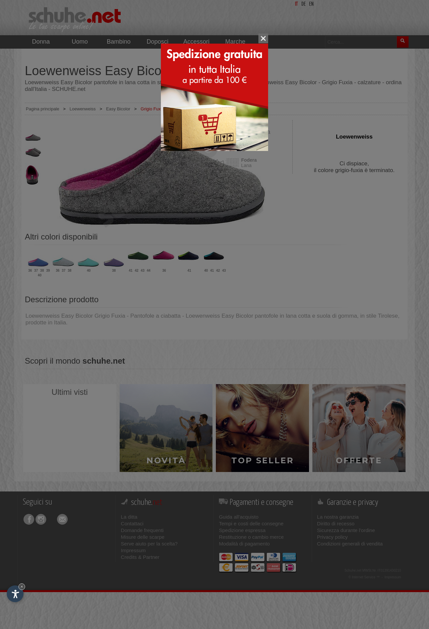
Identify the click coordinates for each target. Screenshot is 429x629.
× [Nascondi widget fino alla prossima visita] (21, 586)
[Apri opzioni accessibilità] (15, 593)
